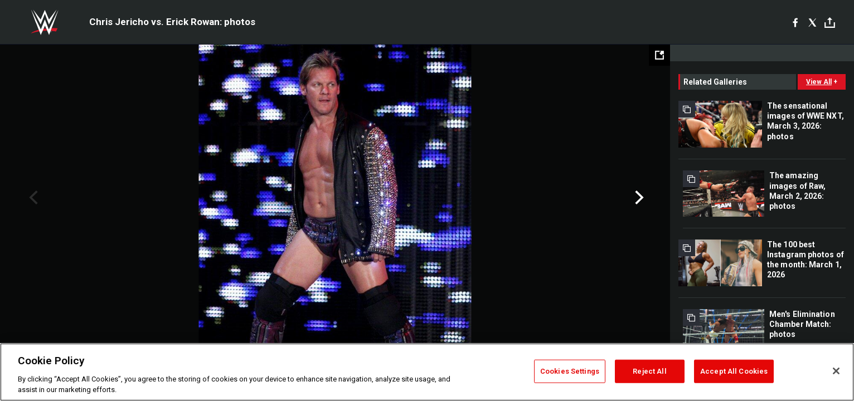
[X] (812, 22)
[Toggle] (829, 22)
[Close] (836, 371)
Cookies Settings (569, 371)
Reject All (649, 371)
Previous (32, 197)
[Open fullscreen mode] (659, 55)
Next (638, 197)
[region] (427, 372)
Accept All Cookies (734, 371)
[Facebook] (795, 22)
